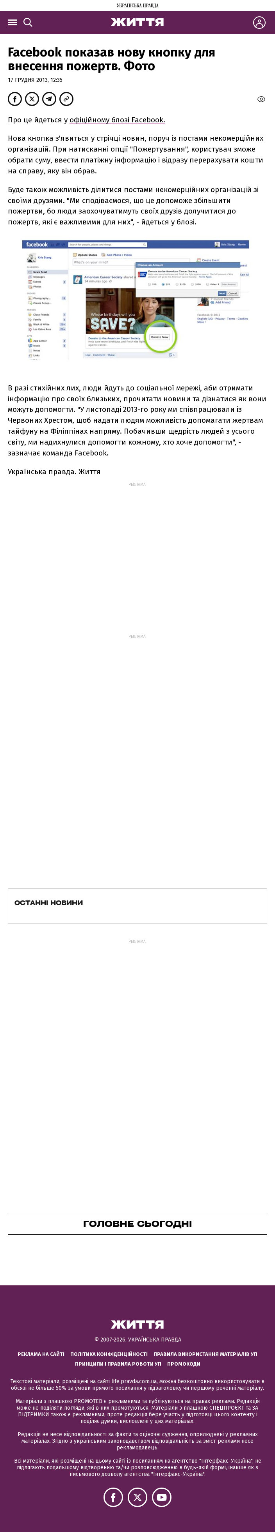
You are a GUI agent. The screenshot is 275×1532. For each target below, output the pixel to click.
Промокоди (183, 1364)
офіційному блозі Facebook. (117, 119)
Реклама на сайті (41, 1354)
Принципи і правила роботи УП (118, 1364)
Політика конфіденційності (109, 1354)
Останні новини (48, 902)
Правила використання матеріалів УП (205, 1354)
